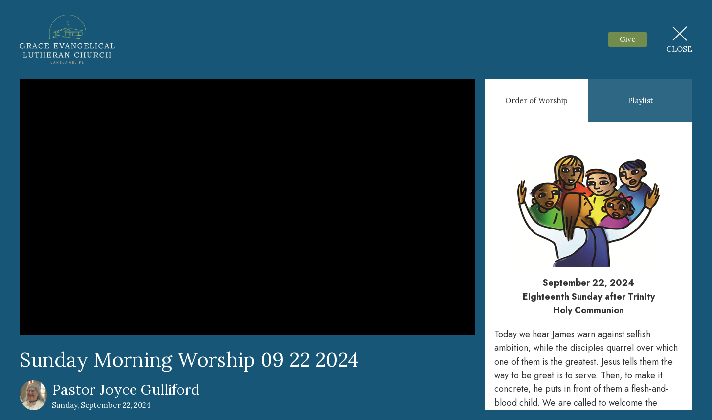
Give (628, 39)
